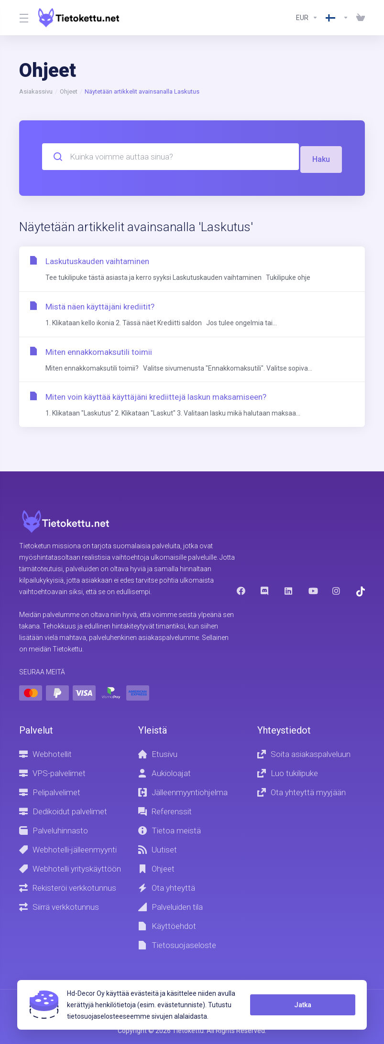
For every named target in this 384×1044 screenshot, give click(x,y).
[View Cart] (358, 17)
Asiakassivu (36, 91)
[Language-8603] (337, 17)
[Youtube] (313, 590)
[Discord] (265, 590)
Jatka (300, 1005)
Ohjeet (68, 91)
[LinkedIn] (289, 590)
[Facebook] (241, 590)
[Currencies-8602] (307, 17)
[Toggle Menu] (23, 18)
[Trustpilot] (361, 591)
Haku (320, 156)
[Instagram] (337, 590)
